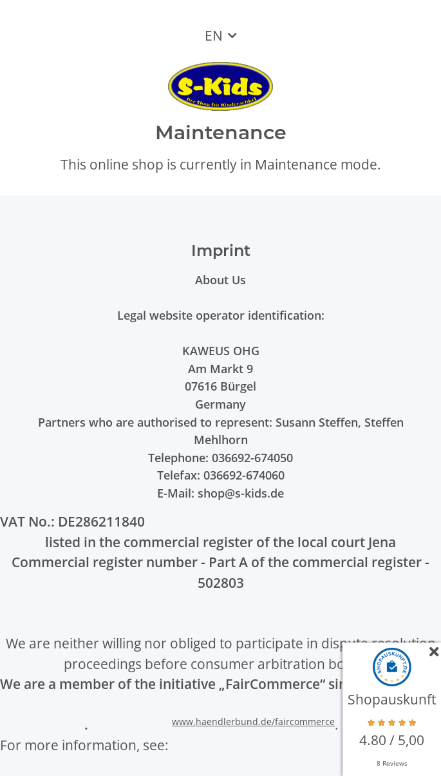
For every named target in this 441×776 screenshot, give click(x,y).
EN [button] (214, 35)
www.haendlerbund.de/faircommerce (253, 721)
